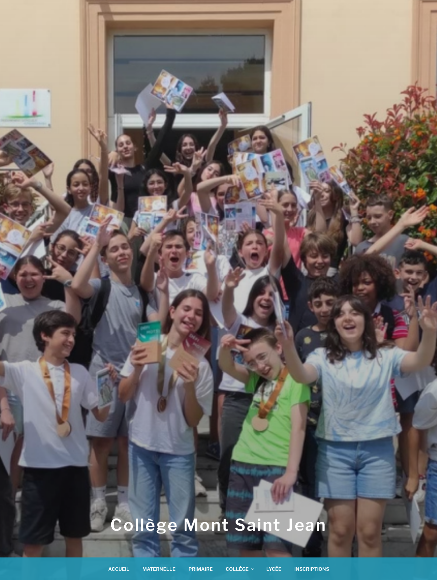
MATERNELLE (158, 569)
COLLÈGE (240, 569)
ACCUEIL (118, 569)
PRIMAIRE (200, 569)
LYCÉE (273, 569)
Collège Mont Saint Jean (218, 525)
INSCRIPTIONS (311, 569)
